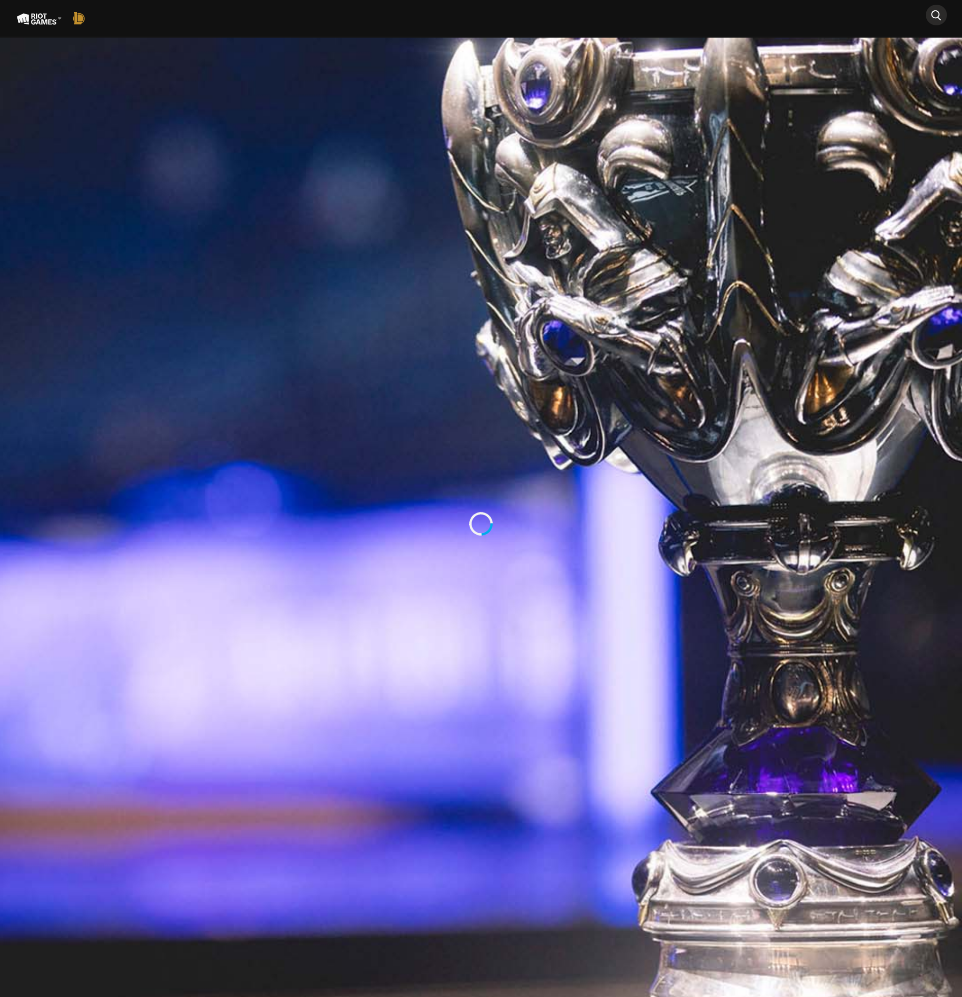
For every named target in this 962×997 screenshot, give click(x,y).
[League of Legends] (81, 18)
